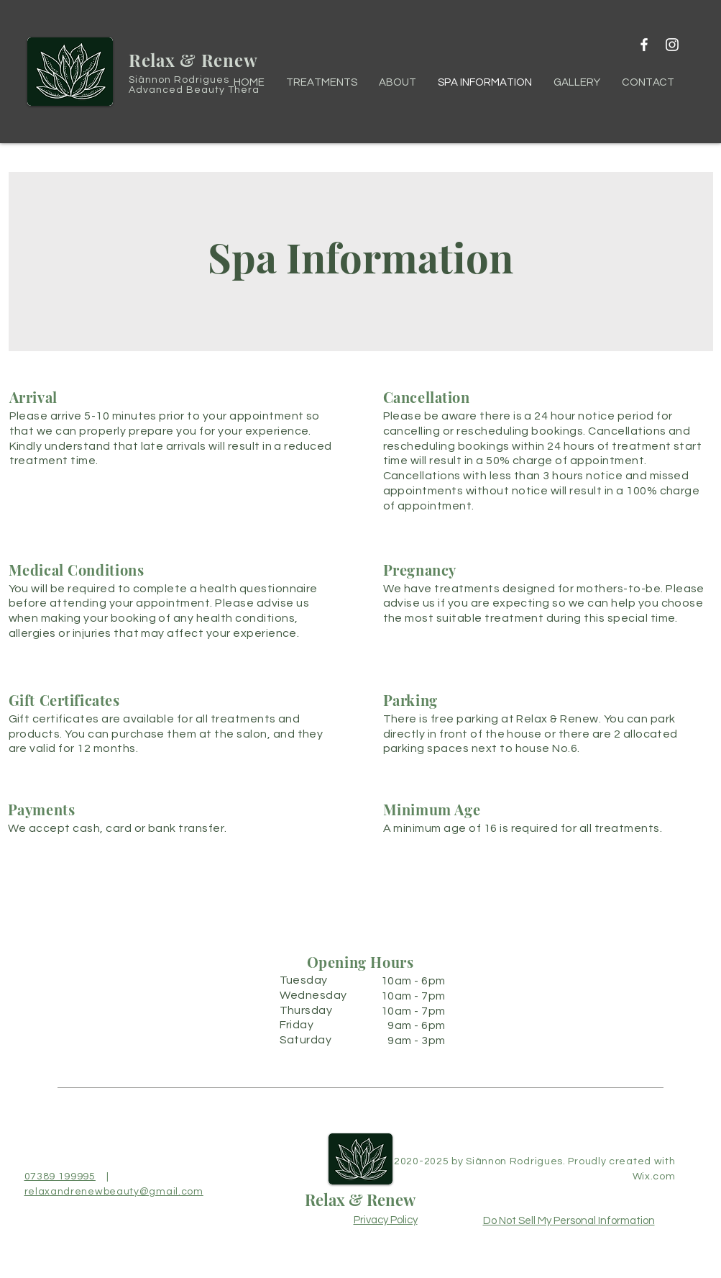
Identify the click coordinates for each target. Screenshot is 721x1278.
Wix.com (654, 1177)
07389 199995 (60, 1177)
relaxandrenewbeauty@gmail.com (113, 1192)
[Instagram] (672, 44)
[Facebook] (644, 44)
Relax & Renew (360, 1199)
